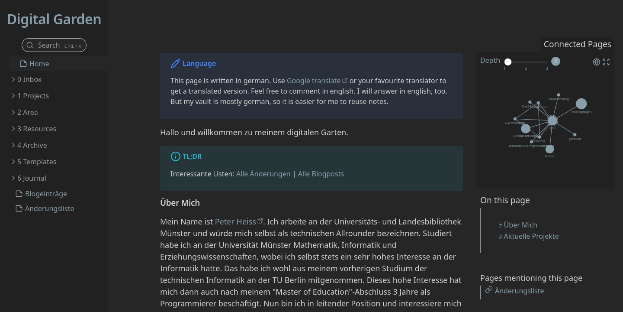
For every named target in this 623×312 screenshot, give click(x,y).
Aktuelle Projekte (531, 236)
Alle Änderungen (263, 174)
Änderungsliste (49, 208)
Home (39, 63)
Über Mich (521, 225)
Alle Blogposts (321, 174)
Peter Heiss (235, 221)
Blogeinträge (46, 193)
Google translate (314, 80)
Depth (490, 60)
